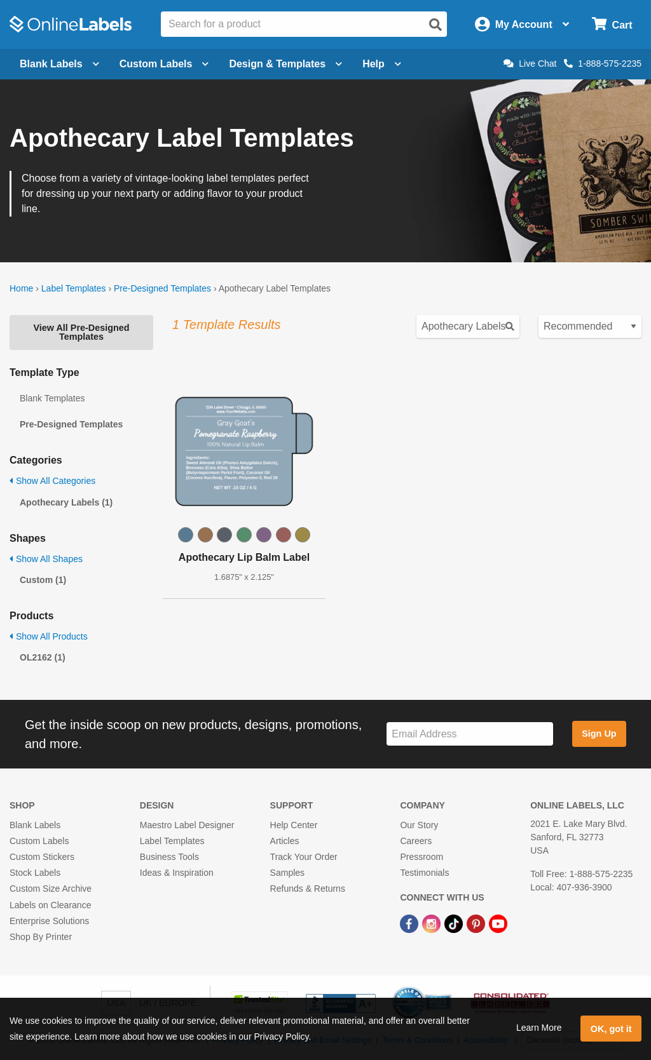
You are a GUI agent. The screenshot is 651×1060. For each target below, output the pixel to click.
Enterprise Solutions (49, 921)
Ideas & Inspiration (177, 873)
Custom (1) (43, 580)
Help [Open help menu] (381, 63)
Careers (416, 841)
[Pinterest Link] (477, 923)
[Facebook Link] (410, 923)
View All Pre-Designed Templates (81, 332)
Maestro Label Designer (187, 825)
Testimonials (424, 873)
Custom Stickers (42, 857)
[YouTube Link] (498, 923)
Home (21, 288)
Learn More (539, 1028)
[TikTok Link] (454, 923)
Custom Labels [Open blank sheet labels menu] (164, 63)
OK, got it (611, 1029)
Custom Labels (39, 841)
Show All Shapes (46, 559)
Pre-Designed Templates (162, 288)
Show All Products (49, 636)
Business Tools (169, 857)
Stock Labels (35, 873)
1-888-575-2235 (602, 63)
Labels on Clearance (50, 905)
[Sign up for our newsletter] (470, 734)
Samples (287, 873)
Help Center (294, 825)
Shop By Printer (41, 937)
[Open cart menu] (611, 24)
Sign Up (599, 733)
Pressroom (421, 857)
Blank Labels (35, 825)
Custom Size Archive (51, 888)
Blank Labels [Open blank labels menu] (59, 63)
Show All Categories (52, 481)
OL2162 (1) (42, 657)
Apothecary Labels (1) (66, 502)
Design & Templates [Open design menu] (285, 63)
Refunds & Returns (307, 888)
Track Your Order (304, 857)
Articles (284, 841)
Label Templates (73, 288)
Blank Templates (52, 398)
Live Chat (530, 63)
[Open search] (435, 24)
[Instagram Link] (432, 923)
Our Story (419, 825)
